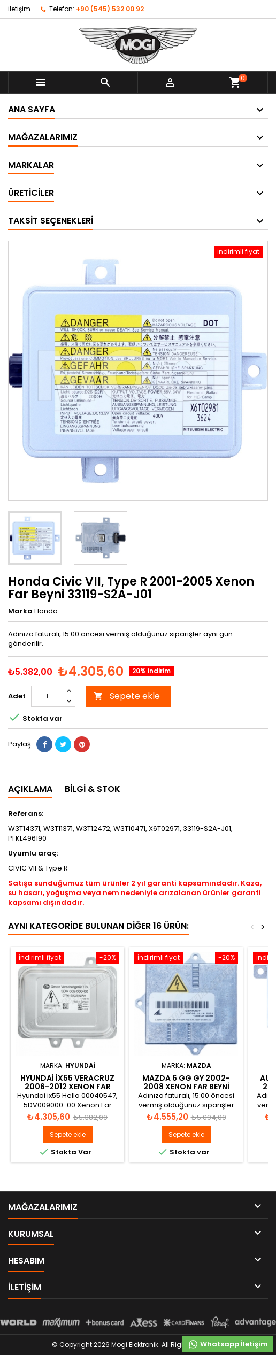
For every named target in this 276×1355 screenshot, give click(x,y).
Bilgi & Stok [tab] (92, 789)
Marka (20, 611)
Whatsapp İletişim (228, 1344)
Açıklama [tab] (30, 789)
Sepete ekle (127, 696)
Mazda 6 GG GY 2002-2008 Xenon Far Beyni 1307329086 (186, 1086)
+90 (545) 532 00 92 (110, 8)
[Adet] (47, 696)
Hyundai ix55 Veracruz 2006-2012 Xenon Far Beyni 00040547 (67, 1086)
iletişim (19, 8)
